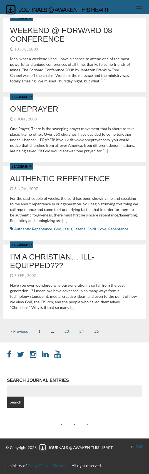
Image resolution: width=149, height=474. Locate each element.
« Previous (19, 331)
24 (82, 331)
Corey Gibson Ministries (48, 465)
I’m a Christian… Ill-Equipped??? (52, 261)
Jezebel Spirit (85, 228)
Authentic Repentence (60, 178)
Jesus (67, 228)
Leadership (22, 97)
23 (66, 331)
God (57, 228)
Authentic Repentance (33, 228)
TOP (137, 446)
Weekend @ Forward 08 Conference (61, 34)
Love (102, 228)
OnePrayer (34, 109)
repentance (118, 228)
